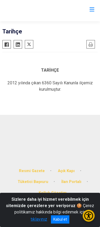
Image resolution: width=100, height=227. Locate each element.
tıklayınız (39, 219)
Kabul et (60, 219)
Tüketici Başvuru (33, 182)
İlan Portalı (71, 182)
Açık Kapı (66, 171)
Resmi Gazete (32, 171)
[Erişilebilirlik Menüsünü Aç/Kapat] (89, 216)
